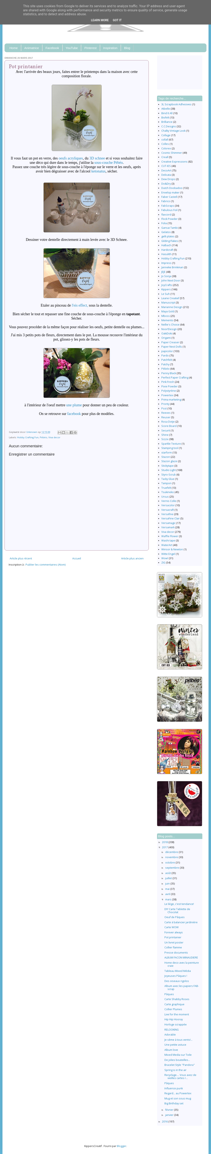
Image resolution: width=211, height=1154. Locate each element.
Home (13, 48)
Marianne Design (171, 307)
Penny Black (168, 373)
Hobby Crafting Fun (28, 437)
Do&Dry (166, 183)
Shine (165, 435)
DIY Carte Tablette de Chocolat (177, 910)
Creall (164, 157)
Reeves (166, 413)
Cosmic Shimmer (171, 153)
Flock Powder (169, 219)
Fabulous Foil (169, 210)
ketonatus (98, 171)
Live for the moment (176, 1014)
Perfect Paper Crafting (174, 377)
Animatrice (31, 48)
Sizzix (165, 439)
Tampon (166, 483)
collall (164, 139)
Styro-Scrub (168, 474)
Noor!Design (169, 329)
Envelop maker (170, 192)
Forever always (173, 932)
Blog (127, 48)
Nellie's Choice (170, 324)
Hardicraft (167, 250)
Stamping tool (169, 448)
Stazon (165, 457)
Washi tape (168, 540)
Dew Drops (168, 179)
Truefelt (166, 488)
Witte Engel (168, 554)
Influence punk (173, 1088)
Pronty (165, 404)
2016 (165, 1121)
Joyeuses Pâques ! (175, 976)
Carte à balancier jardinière (181, 922)
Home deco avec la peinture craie (181, 964)
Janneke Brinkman (172, 267)
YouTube (72, 48)
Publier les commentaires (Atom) (46, 564)
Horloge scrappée (175, 1024)
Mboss (165, 316)
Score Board (169, 426)
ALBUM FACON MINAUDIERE (181, 957)
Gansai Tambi (169, 228)
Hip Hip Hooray (173, 1019)
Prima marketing (171, 399)
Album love (171, 1050)
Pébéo (43, 437)
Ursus (165, 496)
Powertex (167, 395)
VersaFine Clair (170, 518)
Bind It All (166, 113)
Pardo (165, 355)
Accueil (76, 558)
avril (168, 894)
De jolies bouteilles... (177, 1060)
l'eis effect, (80, 305)
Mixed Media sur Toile (178, 1055)
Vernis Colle (168, 501)
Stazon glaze (169, 461)
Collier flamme (173, 947)
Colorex (166, 148)
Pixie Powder (169, 386)
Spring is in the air (175, 1070)
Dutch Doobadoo (171, 188)
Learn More (100, 20)
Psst (164, 408)
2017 (165, 847)
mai (167, 889)
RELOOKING (171, 1029)
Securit (165, 430)
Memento (167, 320)
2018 (165, 842)
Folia (164, 223)
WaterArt (166, 545)
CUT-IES (166, 166)
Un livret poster (173, 942)
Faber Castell (169, 197)
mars (168, 899)
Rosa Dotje (168, 421)
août (168, 873)
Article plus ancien (132, 558)
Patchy (165, 364)
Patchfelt (166, 360)
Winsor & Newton (172, 549)
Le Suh (165, 294)
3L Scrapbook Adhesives (176, 104)
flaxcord (166, 214)
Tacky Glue (167, 479)
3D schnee (97, 158)
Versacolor (168, 505)
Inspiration (110, 48)
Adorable (170, 1034)
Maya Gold (167, 311)
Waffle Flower (169, 536)
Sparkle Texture (171, 443)
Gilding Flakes (169, 241)
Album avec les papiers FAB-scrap (181, 987)
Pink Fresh (167, 382)
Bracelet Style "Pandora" (179, 1065)
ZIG (163, 562)
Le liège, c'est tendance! (179, 904)
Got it (117, 20)
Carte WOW (171, 927)
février (169, 1110)
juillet (168, 878)
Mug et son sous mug (177, 1098)
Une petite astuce (175, 1044)
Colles (165, 144)
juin (167, 883)
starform (166, 452)
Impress (166, 263)
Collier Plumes (173, 1009)
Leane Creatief (170, 298)
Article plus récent (21, 558)
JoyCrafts (166, 285)
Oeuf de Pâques (174, 917)
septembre (172, 867)
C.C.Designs (168, 126)
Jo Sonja (166, 276)
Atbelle (165, 108)
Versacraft (167, 510)
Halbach (166, 245)
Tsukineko (167, 492)
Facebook (52, 48)
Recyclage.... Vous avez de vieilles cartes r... (180, 1076)
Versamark (168, 527)
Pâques (169, 994)
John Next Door (170, 280)
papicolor (167, 351)
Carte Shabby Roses (176, 999)
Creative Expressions (174, 161)
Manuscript (168, 302)
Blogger (121, 1146)
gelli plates (168, 236)
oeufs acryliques (71, 158)
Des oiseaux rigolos (176, 981)
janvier (169, 1115)
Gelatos (166, 232)
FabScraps (167, 205)
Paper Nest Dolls (171, 346)
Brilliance (166, 122)
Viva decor (54, 437)
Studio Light (168, 470)
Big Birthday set (173, 1103)
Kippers (166, 289)
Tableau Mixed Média (177, 971)
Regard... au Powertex (177, 1093)
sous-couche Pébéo (108, 163)
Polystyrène (168, 390)
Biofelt (165, 117)
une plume (74, 405)
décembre (172, 852)
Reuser (165, 417)
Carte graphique (174, 1004)
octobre (170, 862)
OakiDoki (166, 333)
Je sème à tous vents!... (178, 1040)
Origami (166, 338)
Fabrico (165, 201)
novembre (172, 857)
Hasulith (166, 254)
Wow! (164, 558)
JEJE (163, 272)
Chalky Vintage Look (173, 130)
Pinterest (90, 48)
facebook (74, 414)
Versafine (167, 514)
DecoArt (166, 170)
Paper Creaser (170, 342)
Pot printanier (172, 937)
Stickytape (167, 465)
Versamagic (168, 523)
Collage (165, 135)
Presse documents (176, 952)
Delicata (166, 175)
